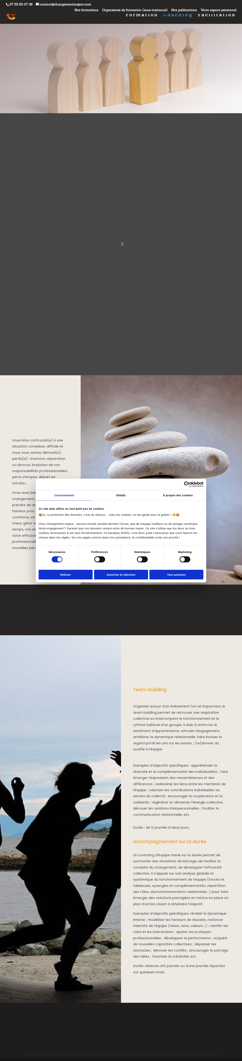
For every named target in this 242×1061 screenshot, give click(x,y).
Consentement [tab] (64, 495)
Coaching (178, 15)
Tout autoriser (176, 574)
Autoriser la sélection (121, 574)
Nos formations (86, 10)
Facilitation (217, 15)
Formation (142, 15)
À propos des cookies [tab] (178, 495)
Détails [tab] (121, 495)
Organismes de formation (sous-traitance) (134, 10)
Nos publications (184, 10)
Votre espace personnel (218, 10)
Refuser (65, 574)
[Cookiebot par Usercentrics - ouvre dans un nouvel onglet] (186, 484)
